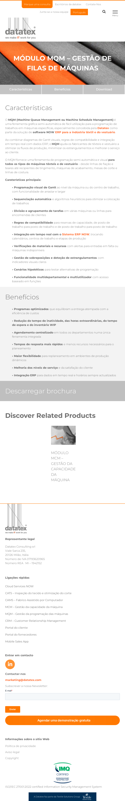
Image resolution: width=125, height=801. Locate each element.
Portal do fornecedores (21, 634)
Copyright (12, 758)
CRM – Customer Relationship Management (35, 620)
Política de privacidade (20, 746)
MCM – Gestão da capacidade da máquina (34, 607)
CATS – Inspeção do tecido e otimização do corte (38, 593)
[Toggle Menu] (115, 11)
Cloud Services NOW (19, 586)
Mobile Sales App (17, 641)
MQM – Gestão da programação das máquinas (36, 614)
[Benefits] (62, 89)
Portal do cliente (16, 627)
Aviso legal (12, 752)
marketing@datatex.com (23, 680)
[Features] (20, 89)
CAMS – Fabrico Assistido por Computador (34, 600)
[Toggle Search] (104, 11)
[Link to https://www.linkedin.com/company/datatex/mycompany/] (10, 664)
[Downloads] (104, 89)
